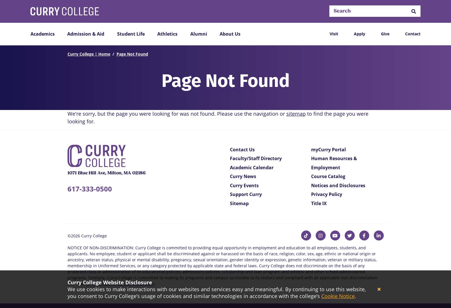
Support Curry (246, 194)
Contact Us (242, 149)
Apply (359, 33)
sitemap (296, 113)
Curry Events (244, 185)
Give (385, 33)
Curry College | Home (89, 54)
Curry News (243, 176)
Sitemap (239, 203)
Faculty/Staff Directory (256, 158)
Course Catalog (328, 176)
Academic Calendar (252, 167)
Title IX (319, 203)
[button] (414, 11)
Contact (413, 33)
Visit (334, 33)
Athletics (167, 34)
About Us (230, 34)
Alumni (198, 34)
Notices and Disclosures (338, 185)
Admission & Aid (85, 34)
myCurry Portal (328, 149)
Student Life (131, 34)
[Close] (379, 289)
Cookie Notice (338, 296)
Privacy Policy (326, 194)
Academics (42, 34)
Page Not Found (132, 54)
